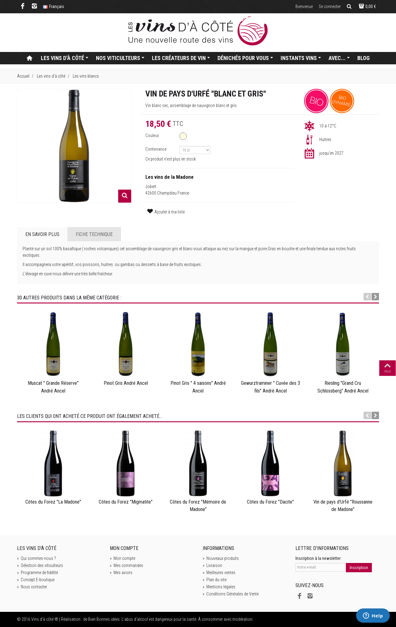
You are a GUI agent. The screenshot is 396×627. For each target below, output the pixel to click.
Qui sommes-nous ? (36, 558)
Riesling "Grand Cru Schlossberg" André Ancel (342, 386)
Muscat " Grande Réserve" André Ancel (53, 386)
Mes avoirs (121, 572)
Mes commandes (126, 565)
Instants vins (301, 58)
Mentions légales (219, 586)
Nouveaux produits (221, 558)
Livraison (212, 565)
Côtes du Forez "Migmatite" (126, 502)
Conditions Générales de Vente (231, 593)
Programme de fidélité (37, 572)
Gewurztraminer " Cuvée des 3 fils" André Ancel (270, 386)
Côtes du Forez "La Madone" (53, 502)
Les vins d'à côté (64, 58)
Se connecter (330, 6)
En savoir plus (42, 234)
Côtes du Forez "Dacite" (270, 502)
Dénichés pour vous (245, 58)
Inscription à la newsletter (318, 558)
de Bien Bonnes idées (101, 619)
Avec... (339, 58)
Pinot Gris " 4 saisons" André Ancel (198, 386)
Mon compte (122, 558)
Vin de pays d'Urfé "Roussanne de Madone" (342, 505)
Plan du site (214, 579)
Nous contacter (32, 586)
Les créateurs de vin (181, 58)
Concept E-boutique (35, 579)
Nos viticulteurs (120, 58)
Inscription (359, 567)
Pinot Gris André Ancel (126, 383)
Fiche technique (94, 234)
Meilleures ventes (219, 572)
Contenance (156, 149)
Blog (363, 58)
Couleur (152, 135)
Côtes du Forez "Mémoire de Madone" (198, 505)
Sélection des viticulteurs (40, 565)
